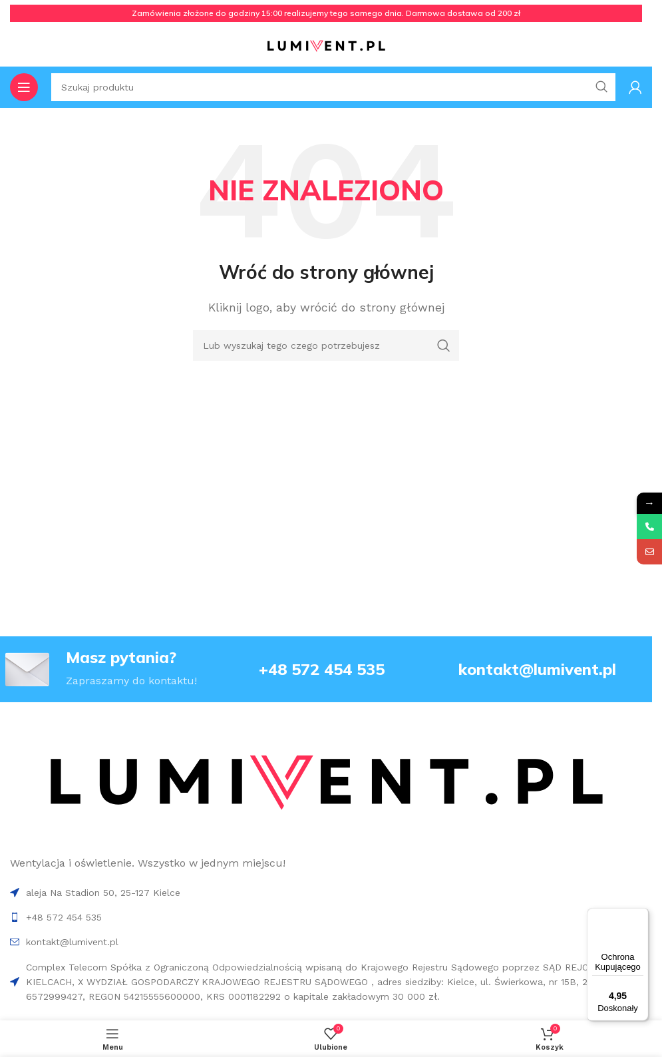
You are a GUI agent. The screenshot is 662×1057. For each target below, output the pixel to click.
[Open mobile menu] (24, 87)
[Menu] (641, 916)
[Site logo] (326, 45)
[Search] (326, 345)
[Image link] (325, 784)
